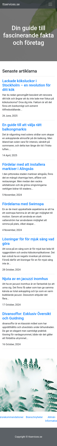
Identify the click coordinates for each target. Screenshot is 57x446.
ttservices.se (11, 4)
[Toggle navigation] (50, 4)
